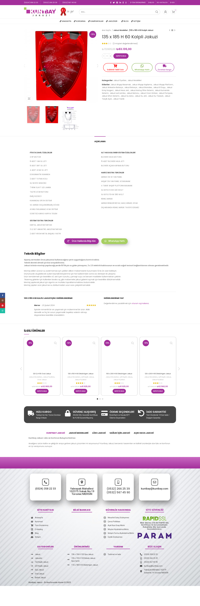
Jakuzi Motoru (133, 92)
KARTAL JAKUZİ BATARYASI (41, 225)
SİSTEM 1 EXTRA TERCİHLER (41, 220)
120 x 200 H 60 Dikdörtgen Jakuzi (158, 373)
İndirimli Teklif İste (115, 69)
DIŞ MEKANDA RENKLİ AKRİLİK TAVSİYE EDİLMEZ (120, 207)
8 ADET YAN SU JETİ (38, 161)
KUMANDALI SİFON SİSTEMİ (41, 200)
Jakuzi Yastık (118, 98)
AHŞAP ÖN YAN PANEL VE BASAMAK (115, 181)
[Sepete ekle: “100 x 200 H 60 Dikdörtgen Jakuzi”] (119, 393)
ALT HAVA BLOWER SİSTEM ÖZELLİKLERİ (118, 152)
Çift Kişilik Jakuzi (88, 377)
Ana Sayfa (106, 30)
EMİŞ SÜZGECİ (35, 196)
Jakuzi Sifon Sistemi (110, 95)
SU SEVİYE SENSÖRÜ (38, 183)
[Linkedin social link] (120, 2)
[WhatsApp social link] (126, 2)
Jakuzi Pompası (165, 92)
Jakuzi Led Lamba (117, 92)
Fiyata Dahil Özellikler (41, 152)
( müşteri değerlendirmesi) (125, 43)
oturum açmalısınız (140, 303)
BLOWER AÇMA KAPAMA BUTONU (115, 165)
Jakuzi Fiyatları (120, 79)
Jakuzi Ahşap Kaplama (142, 84)
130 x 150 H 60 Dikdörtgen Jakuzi (81, 373)
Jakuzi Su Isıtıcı (127, 95)
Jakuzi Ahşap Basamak (121, 84)
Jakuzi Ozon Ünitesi (148, 92)
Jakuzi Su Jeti (141, 95)
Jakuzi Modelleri (120, 30)
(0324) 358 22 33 (11, 491)
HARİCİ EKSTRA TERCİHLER (112, 172)
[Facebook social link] (110, 2)
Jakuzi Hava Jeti (122, 89)
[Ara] (119, 12)
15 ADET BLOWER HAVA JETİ (112, 161)
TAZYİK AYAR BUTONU (39, 192)
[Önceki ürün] (169, 30)
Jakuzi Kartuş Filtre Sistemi (141, 89)
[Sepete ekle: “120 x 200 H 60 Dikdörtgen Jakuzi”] (158, 393)
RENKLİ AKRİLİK (107, 198)
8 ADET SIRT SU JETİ (38, 165)
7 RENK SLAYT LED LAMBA (40, 187)
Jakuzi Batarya (130, 86)
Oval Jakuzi (42, 379)
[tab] (100, 140)
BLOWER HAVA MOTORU (111, 157)
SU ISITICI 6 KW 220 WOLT (112, 190)
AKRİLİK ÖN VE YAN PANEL (111, 177)
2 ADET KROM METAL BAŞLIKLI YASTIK (45, 233)
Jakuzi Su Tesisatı (155, 95)
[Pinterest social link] (117, 2)
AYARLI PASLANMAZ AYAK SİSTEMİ (44, 209)
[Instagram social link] (2, 300)
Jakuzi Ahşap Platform (163, 84)
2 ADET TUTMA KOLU (38, 178)
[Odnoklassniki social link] (123, 2)
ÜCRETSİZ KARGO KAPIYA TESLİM (43, 213)
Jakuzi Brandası (145, 86)
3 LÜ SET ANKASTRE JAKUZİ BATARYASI (46, 229)
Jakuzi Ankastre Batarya (112, 86)
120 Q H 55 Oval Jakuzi (42, 373)
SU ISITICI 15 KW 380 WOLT (112, 194)
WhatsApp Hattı (142, 69)
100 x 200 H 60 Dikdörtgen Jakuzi (119, 373)
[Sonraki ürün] (174, 30)
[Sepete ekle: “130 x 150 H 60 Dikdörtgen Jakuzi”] (80, 393)
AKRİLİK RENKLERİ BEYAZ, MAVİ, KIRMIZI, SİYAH (119, 203)
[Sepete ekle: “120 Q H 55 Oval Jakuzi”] (42, 393)
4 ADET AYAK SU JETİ (39, 170)
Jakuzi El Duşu (159, 86)
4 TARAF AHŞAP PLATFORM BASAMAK (116, 185)
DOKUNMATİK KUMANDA (40, 174)
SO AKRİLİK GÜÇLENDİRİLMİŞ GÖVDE (44, 205)
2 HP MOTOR (35, 157)
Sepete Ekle (121, 56)
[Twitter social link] (113, 2)
